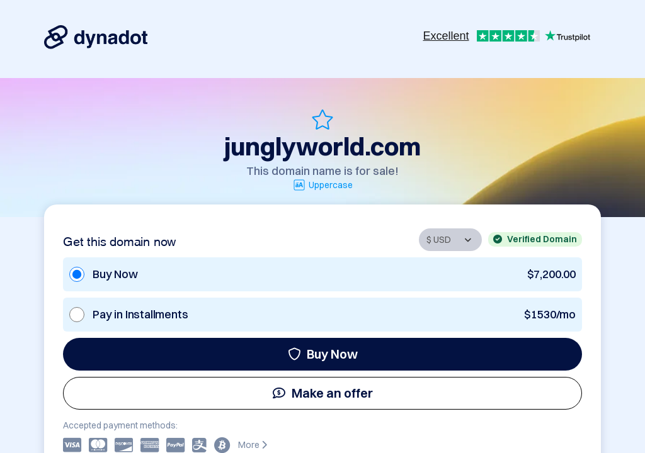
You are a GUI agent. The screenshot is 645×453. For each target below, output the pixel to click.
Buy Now (323, 354)
